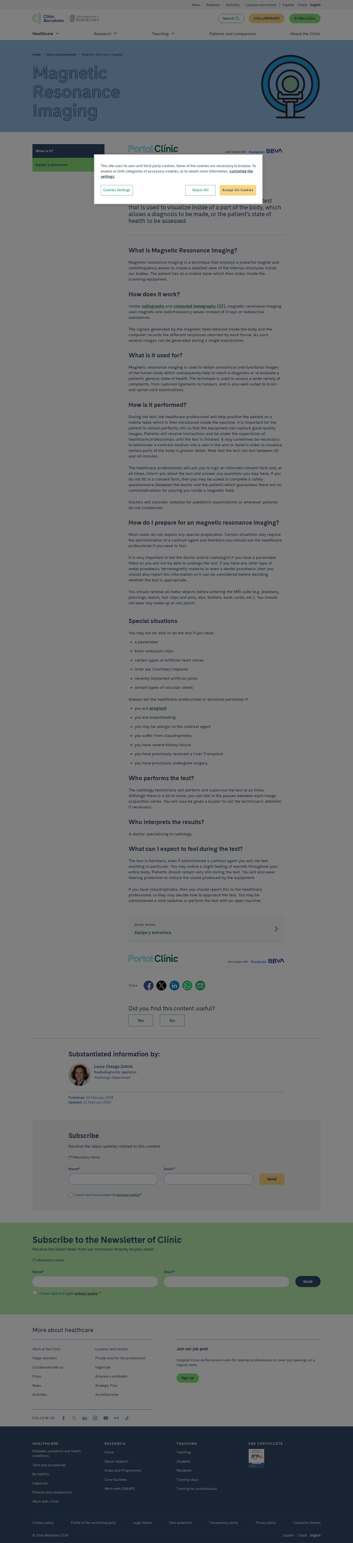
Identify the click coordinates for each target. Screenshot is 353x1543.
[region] (178, 179)
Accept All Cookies (237, 190)
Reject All (200, 190)
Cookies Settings (116, 190)
